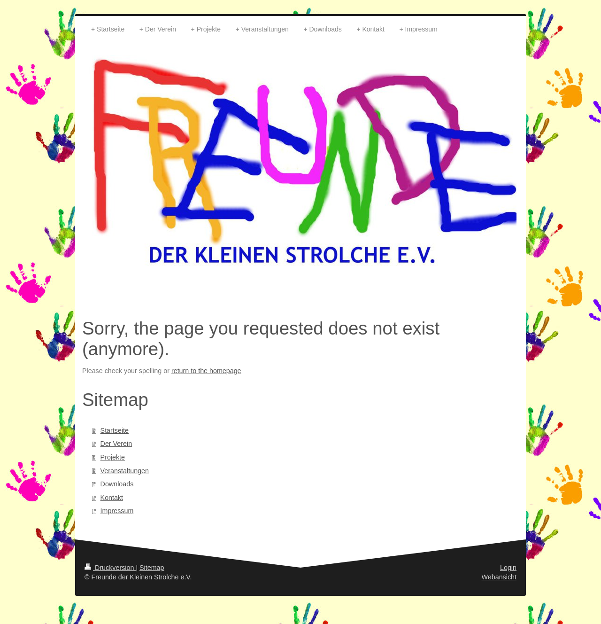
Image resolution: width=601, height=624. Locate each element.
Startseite (114, 430)
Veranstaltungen (124, 471)
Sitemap (151, 567)
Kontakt (111, 497)
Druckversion (110, 567)
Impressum (117, 511)
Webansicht (499, 577)
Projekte (112, 457)
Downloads (117, 484)
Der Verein (116, 443)
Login (508, 567)
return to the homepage (206, 370)
